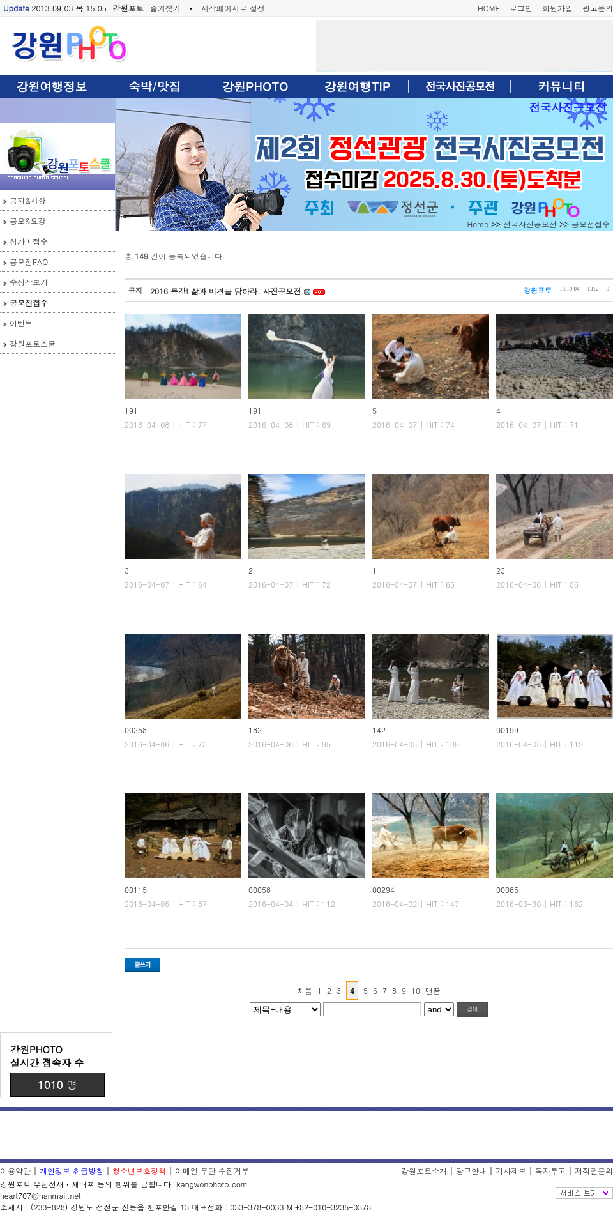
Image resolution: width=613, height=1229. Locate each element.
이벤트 (21, 322)
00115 (136, 889)
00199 (507, 729)
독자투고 (550, 1170)
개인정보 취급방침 (71, 1170)
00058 (259, 889)
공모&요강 (28, 220)
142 (379, 729)
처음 (304, 990)
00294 (383, 889)
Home (477, 223)
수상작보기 (29, 282)
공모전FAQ (29, 261)
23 (500, 570)
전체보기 (584, 1193)
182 (255, 729)
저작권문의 (594, 1170)
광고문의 (597, 8)
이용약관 (15, 1170)
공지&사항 (28, 200)
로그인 (521, 8)
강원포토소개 (424, 1170)
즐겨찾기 (165, 8)
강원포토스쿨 (33, 343)
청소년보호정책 (139, 1170)
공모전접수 (29, 302)
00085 (507, 889)
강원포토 (128, 8)
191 (131, 410)
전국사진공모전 (568, 107)
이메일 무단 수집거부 (212, 1170)
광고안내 (471, 1170)
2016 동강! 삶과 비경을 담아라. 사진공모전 (227, 291)
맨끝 (433, 990)
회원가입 (557, 8)
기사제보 (511, 1170)
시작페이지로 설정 (233, 8)
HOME (489, 8)
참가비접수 (29, 241)
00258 (136, 729)
